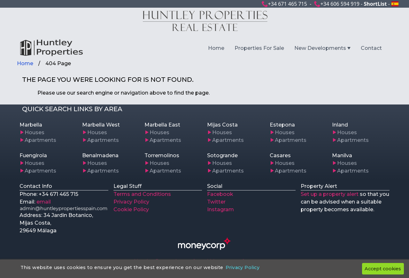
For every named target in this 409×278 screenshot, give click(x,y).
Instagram (220, 209)
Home (216, 48)
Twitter (216, 202)
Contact (371, 48)
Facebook (220, 194)
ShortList (375, 3)
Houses (34, 132)
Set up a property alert (330, 194)
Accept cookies (383, 269)
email (43, 202)
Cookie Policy (131, 209)
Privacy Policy (131, 202)
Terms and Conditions (142, 194)
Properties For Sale (259, 48)
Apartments (40, 140)
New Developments (320, 48)
